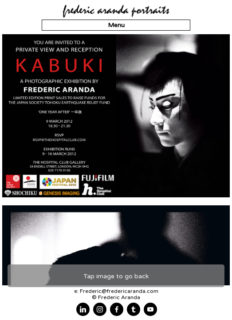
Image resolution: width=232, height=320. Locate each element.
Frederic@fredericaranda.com (119, 291)
